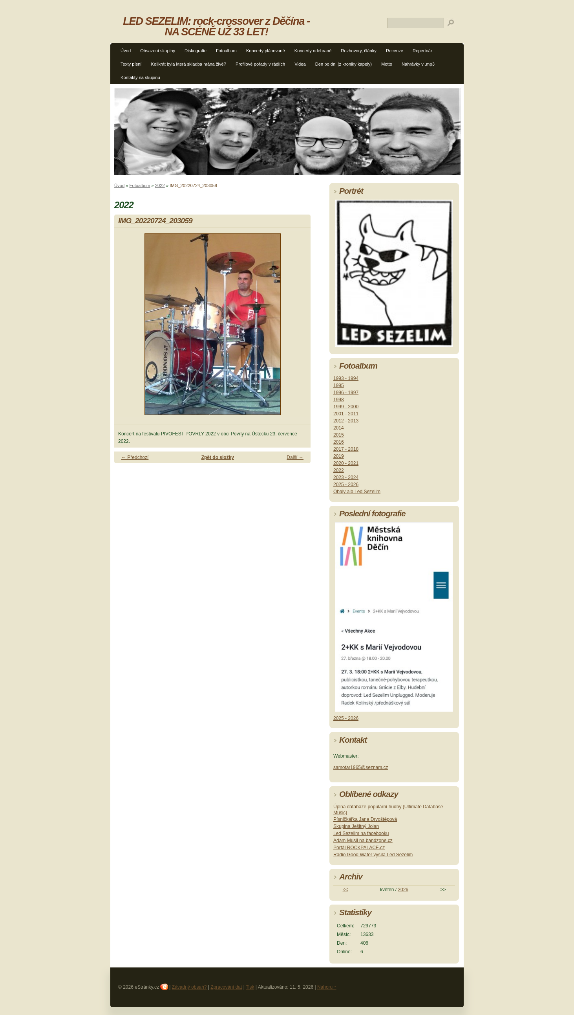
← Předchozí (134, 457)
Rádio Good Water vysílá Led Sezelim (373, 854)
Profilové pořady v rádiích (260, 64)
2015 (338, 435)
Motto (386, 64)
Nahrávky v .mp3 (418, 64)
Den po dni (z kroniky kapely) (343, 64)
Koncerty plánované (265, 50)
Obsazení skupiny (157, 50)
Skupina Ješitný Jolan (356, 826)
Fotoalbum (226, 50)
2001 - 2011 (345, 414)
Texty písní (131, 64)
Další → (295, 457)
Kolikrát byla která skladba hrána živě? (188, 64)
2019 (338, 456)
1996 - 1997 (345, 392)
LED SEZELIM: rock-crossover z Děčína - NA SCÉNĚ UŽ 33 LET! (216, 26)
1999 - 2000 (345, 406)
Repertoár (422, 50)
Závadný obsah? (189, 987)
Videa (299, 64)
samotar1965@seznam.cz (360, 767)
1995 (338, 385)
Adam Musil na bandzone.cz (363, 840)
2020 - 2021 (345, 463)
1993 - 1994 (345, 378)
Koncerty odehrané (313, 50)
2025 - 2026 (345, 484)
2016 (338, 442)
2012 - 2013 (345, 421)
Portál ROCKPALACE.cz (359, 847)
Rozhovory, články (359, 50)
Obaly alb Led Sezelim (356, 491)
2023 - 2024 (345, 477)
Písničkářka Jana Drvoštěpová (365, 819)
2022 (160, 185)
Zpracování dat (226, 987)
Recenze (394, 50)
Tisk (250, 987)
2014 (338, 428)
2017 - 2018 (345, 449)
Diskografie (196, 50)
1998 (338, 399)
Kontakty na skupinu (140, 77)
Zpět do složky (217, 457)
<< (345, 889)
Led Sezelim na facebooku (361, 833)
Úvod (126, 50)
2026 (403, 889)
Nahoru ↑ (326, 987)
